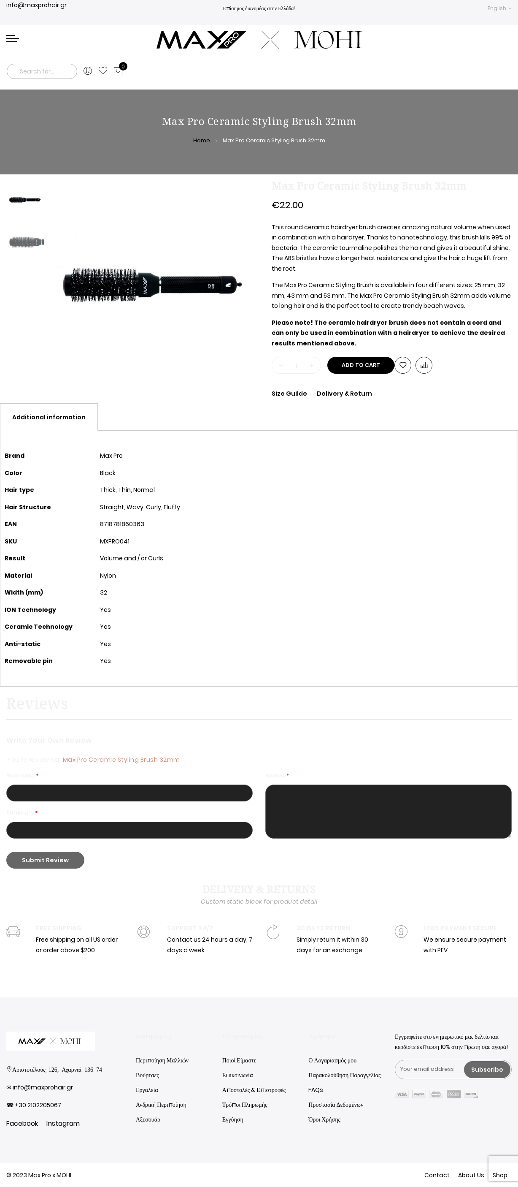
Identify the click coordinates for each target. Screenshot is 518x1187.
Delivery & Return (344, 393)
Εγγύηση (232, 1119)
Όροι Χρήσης (324, 1119)
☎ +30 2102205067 (33, 1105)
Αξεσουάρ (148, 1119)
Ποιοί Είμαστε (239, 1060)
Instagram (63, 1123)
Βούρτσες (147, 1075)
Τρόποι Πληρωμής (244, 1104)
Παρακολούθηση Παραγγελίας (344, 1075)
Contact (437, 1175)
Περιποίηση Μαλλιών (162, 1060)
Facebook (22, 1123)
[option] (25, 200)
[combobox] (42, 71)
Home (201, 140)
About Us (471, 1175)
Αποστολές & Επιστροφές (254, 1090)
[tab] (49, 417)
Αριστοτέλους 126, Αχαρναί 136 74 (57, 1069)
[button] (500, 8)
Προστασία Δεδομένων (335, 1104)
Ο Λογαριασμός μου (332, 1060)
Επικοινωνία (237, 1075)
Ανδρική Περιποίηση (161, 1104)
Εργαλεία (147, 1090)
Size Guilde (290, 393)
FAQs (315, 1090)
